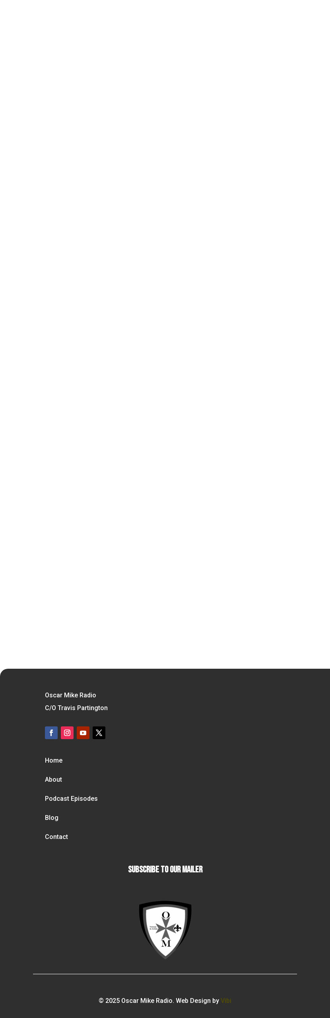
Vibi (226, 1000)
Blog (51, 817)
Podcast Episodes (71, 798)
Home (53, 760)
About (53, 779)
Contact (56, 837)
